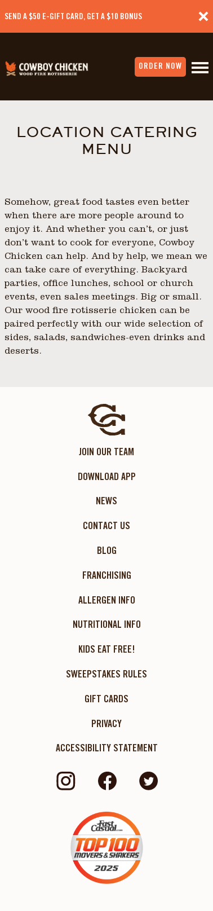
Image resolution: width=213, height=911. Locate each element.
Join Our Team (106, 451)
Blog (107, 550)
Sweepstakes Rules (106, 674)
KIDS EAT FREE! (106, 649)
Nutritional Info (107, 624)
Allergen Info (106, 600)
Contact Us (106, 525)
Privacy (106, 723)
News (106, 501)
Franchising (106, 575)
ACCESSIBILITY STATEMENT (107, 748)
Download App (107, 476)
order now (160, 66)
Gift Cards (106, 699)
